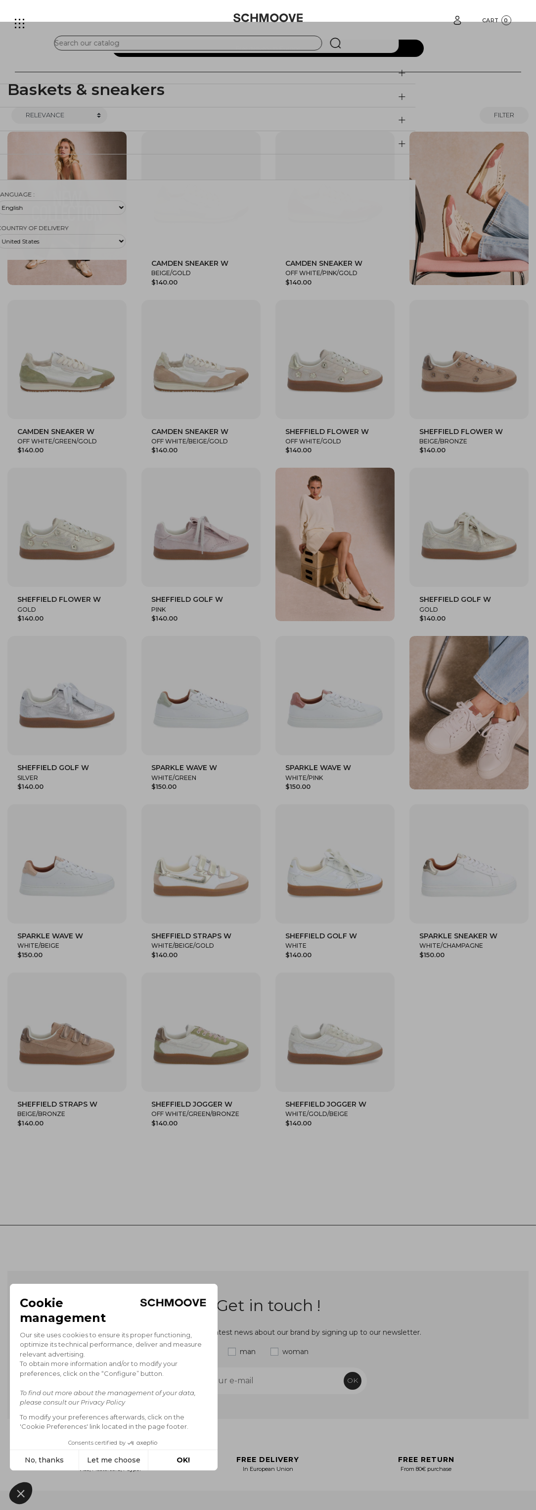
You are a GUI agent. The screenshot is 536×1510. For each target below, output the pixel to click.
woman (295, 1351)
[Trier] (59, 115)
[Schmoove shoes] (268, 17)
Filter (504, 115)
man (248, 1351)
